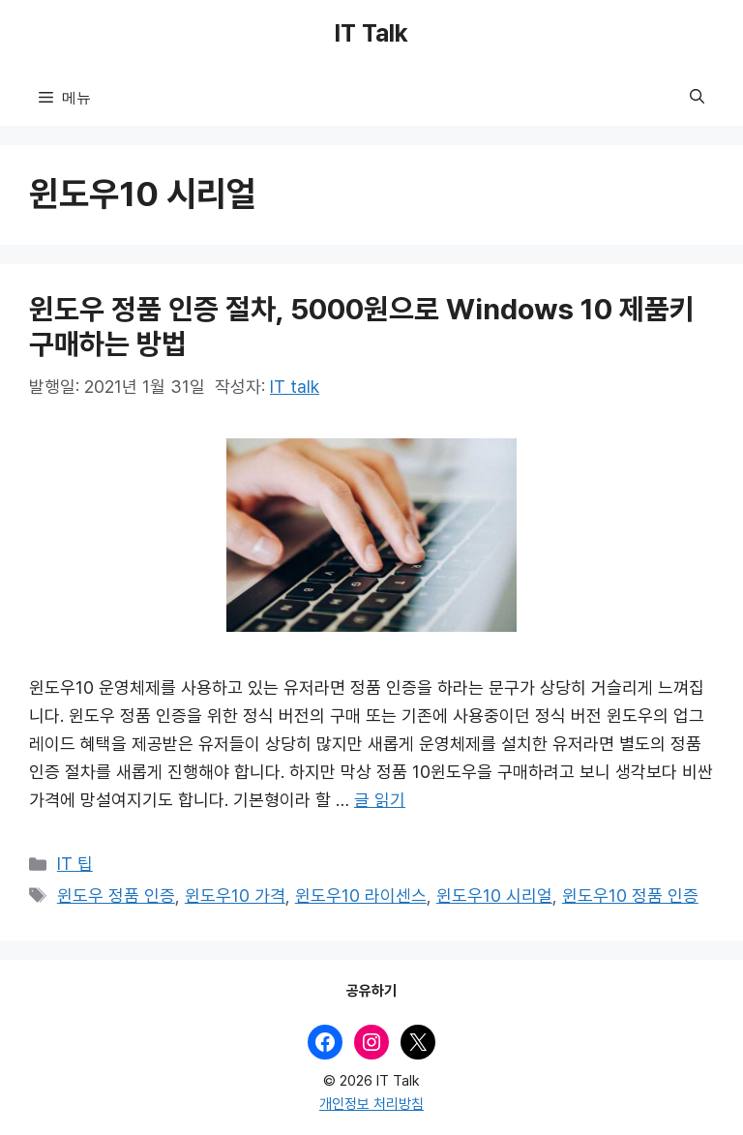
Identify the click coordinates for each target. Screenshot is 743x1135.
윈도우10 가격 (235, 896)
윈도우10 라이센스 (361, 896)
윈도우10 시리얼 (494, 896)
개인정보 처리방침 (371, 1104)
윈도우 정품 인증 (116, 896)
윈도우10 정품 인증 (630, 896)
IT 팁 (75, 864)
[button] (697, 97)
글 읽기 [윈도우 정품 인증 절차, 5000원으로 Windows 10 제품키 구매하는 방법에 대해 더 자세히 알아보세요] (379, 800)
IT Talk (371, 33)
